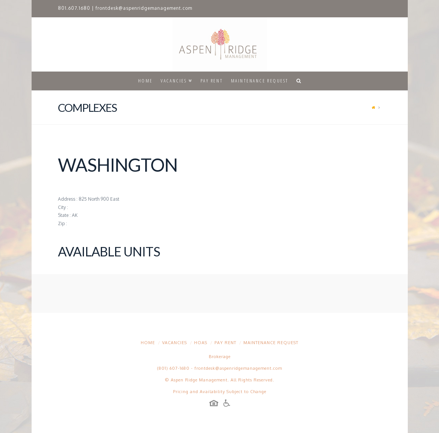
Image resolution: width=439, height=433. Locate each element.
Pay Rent (225, 342)
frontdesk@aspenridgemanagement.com (144, 8)
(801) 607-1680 (173, 368)
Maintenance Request (270, 342)
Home (148, 342)
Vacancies (174, 342)
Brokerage (220, 356)
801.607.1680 (74, 8)
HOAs (200, 342)
